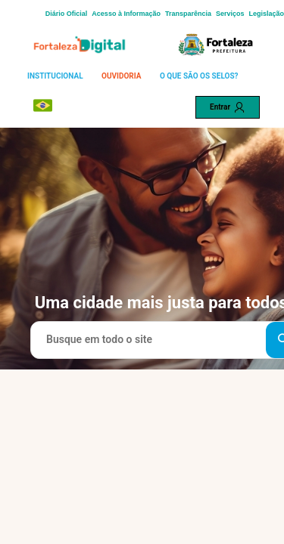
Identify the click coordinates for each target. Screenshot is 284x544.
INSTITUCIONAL (55, 76)
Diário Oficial (66, 13)
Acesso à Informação (126, 13)
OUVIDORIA (121, 76)
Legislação (266, 13)
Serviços (230, 13)
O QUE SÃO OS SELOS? (199, 76)
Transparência (188, 13)
